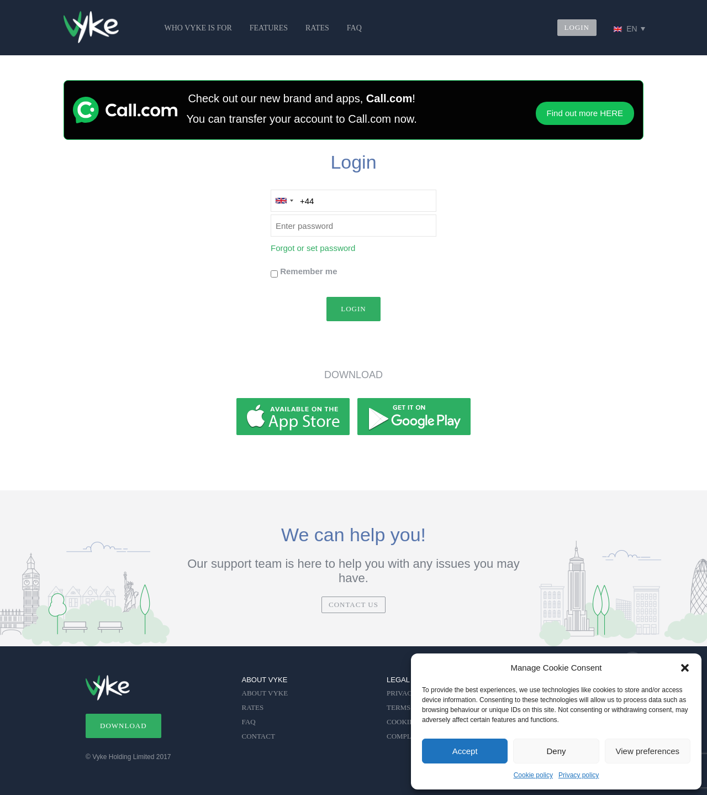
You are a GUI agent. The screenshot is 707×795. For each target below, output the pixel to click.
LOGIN (576, 27)
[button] (684, 667)
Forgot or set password (313, 248)
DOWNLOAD (123, 725)
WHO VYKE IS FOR (198, 28)
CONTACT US (353, 604)
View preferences (648, 751)
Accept (465, 751)
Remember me (308, 271)
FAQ (354, 28)
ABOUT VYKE (265, 693)
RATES (317, 28)
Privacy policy (578, 775)
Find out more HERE (585, 113)
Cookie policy (533, 775)
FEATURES (269, 28)
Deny (556, 751)
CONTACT (258, 736)
